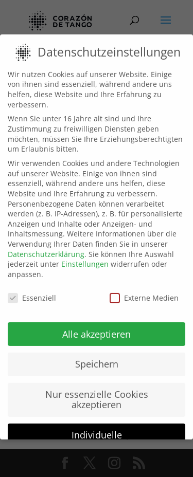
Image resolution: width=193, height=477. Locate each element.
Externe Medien (144, 285)
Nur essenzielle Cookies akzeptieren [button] (96, 387)
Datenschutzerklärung (46, 242)
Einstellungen (85, 251)
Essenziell (32, 285)
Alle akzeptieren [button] (96, 322)
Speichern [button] (96, 352)
